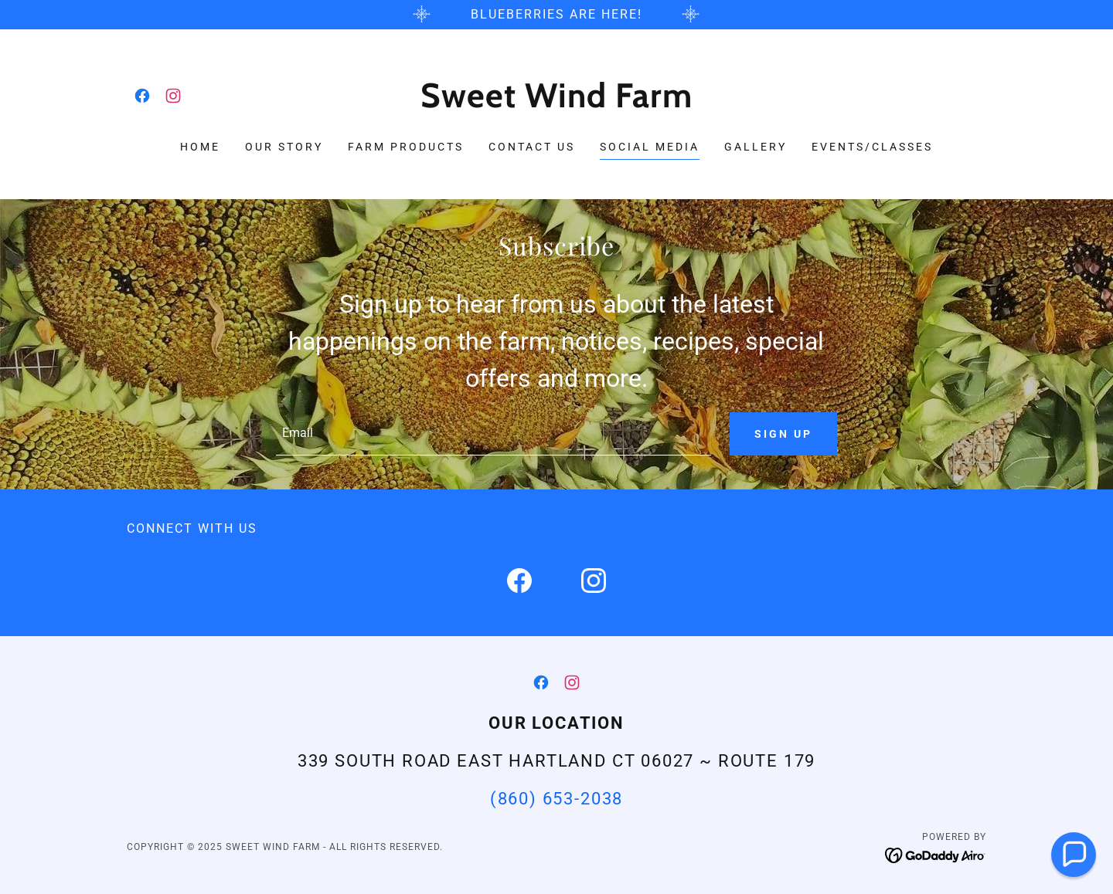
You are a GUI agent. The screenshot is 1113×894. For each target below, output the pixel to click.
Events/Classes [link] (872, 147)
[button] (1073, 854)
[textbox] (493, 433)
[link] (142, 95)
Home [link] (200, 147)
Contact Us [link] (531, 147)
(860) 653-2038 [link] (557, 798)
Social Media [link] (649, 147)
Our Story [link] (284, 147)
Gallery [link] (755, 147)
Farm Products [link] (406, 147)
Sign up (783, 434)
